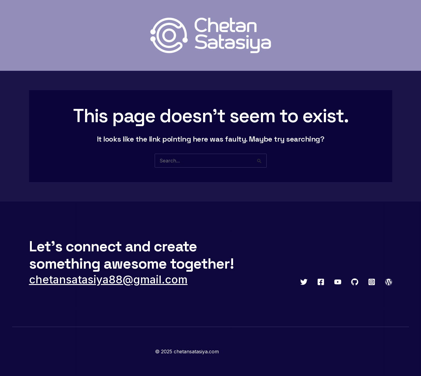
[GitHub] (354, 282)
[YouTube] (337, 282)
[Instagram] (371, 282)
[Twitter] (304, 282)
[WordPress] (388, 282)
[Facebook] (320, 282)
